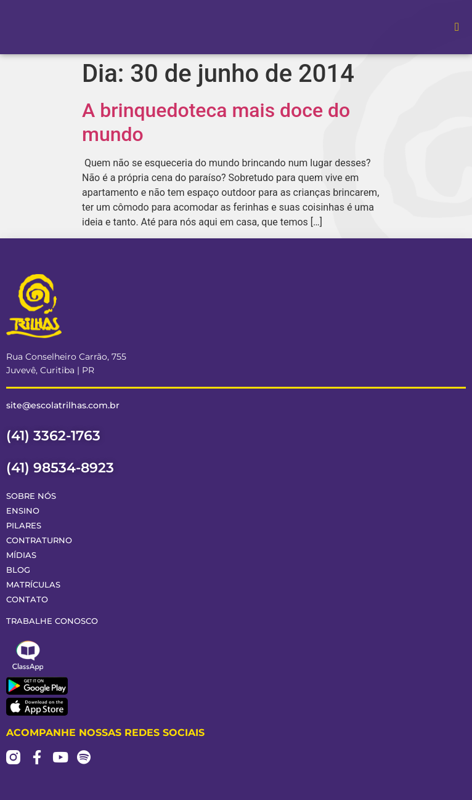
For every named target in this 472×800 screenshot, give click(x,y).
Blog (18, 570)
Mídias (21, 555)
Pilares (23, 525)
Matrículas (33, 584)
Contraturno (39, 540)
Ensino (22, 510)
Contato (27, 599)
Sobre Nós (31, 496)
